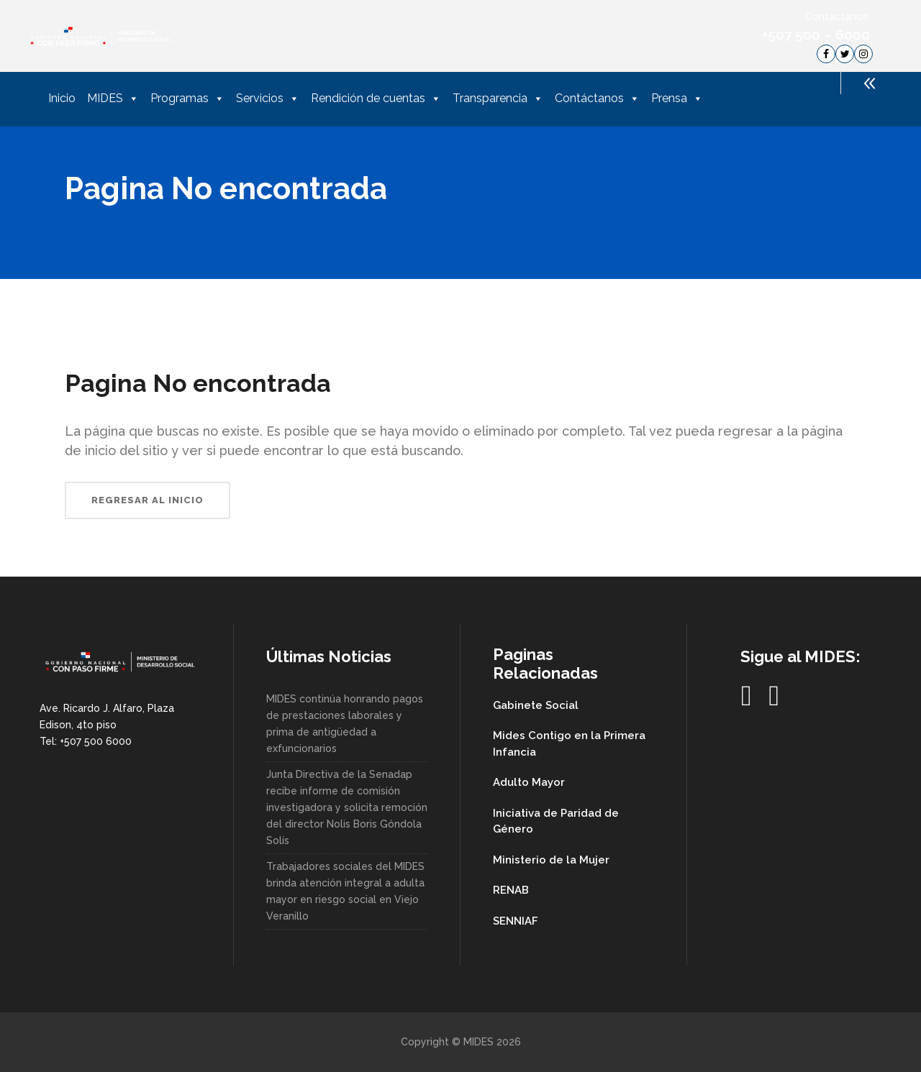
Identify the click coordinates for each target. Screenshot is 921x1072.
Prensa (677, 98)
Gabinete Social (536, 705)
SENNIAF (515, 921)
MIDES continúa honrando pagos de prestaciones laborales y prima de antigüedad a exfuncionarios (344, 723)
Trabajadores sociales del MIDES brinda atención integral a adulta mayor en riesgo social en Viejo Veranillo (345, 891)
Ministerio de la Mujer (551, 859)
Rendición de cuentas (376, 98)
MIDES (113, 98)
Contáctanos (597, 98)
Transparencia (498, 98)
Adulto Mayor (529, 782)
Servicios (267, 98)
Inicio (62, 98)
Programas (187, 98)
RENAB (511, 890)
